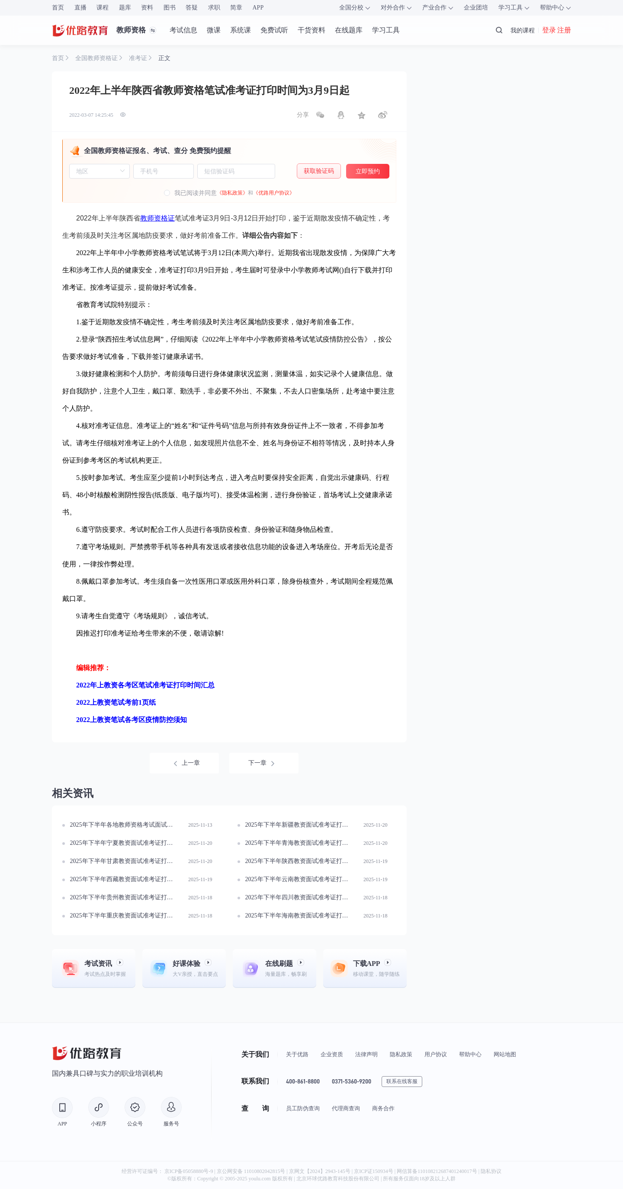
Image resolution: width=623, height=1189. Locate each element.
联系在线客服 (401, 1081)
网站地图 (505, 1054)
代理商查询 (346, 1108)
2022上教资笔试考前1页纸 (116, 702)
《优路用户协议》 (274, 193)
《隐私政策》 (232, 193)
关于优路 (297, 1054)
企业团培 (476, 7)
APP (258, 7)
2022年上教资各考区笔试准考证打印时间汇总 (145, 685)
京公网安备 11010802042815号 (252, 1171)
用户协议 (435, 1054)
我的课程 (523, 30)
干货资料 (311, 30)
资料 (147, 7)
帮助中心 (470, 1054)
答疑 (192, 7)
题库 (125, 7)
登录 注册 (556, 30)
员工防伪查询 (303, 1108)
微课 (214, 30)
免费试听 (274, 30)
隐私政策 (401, 1054)
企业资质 (332, 1054)
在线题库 (349, 30)
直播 (80, 7)
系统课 (240, 30)
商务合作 (383, 1108)
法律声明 (366, 1054)
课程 (102, 7)
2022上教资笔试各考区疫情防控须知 (131, 719)
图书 (170, 7)
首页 (58, 7)
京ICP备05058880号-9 (188, 1171)
